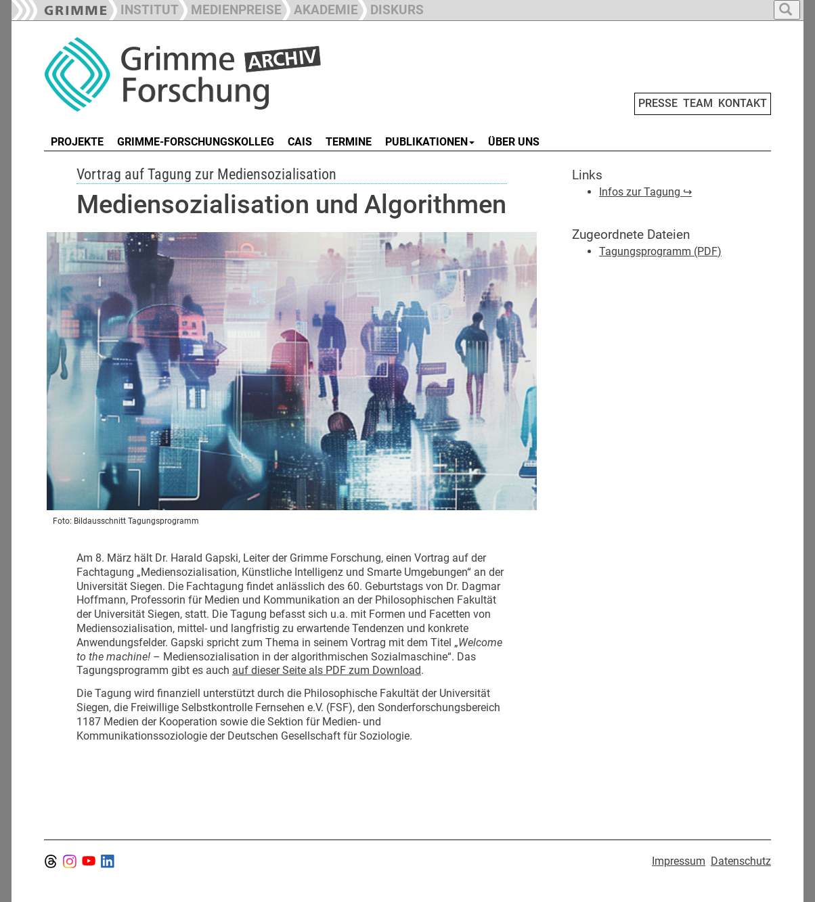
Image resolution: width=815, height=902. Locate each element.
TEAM (698, 103)
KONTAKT (742, 103)
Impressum (678, 861)
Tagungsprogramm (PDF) (660, 251)
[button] (230, 8)
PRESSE (658, 103)
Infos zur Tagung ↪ (645, 191)
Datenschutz (741, 861)
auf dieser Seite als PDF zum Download (326, 670)
